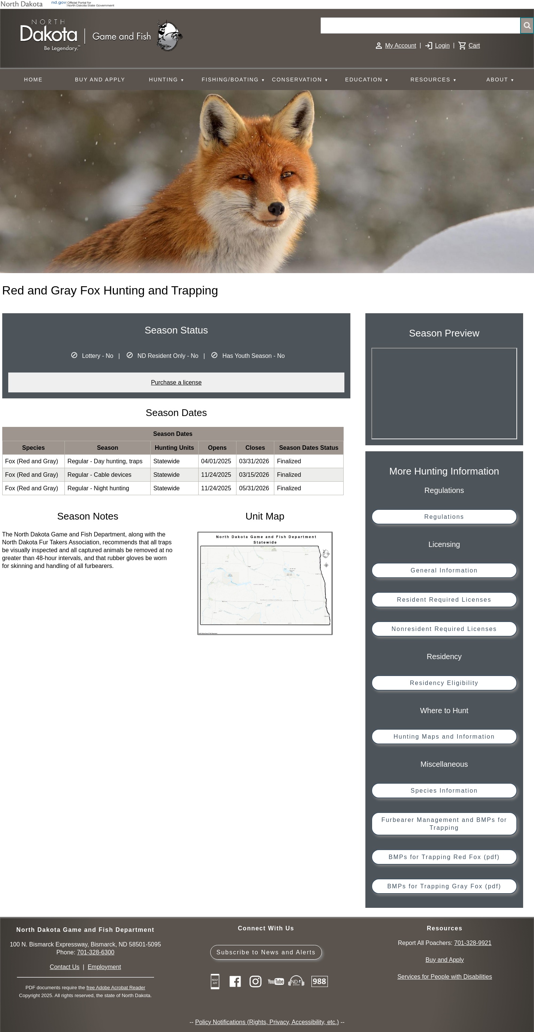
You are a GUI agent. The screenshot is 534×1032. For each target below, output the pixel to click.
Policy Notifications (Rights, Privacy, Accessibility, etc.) (267, 1022)
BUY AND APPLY (100, 80)
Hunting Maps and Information (444, 736)
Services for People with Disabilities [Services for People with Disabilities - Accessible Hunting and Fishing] (444, 976)
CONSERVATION (300, 80)
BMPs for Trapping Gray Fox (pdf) (444, 886)
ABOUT (500, 80)
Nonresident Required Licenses (444, 629)
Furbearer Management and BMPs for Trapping (444, 824)
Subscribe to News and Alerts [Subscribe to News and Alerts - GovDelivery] (266, 952)
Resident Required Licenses (444, 599)
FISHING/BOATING (233, 80)
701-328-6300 (96, 952)
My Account (400, 45)
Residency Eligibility (444, 683)
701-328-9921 (473, 943)
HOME (33, 80)
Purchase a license (176, 382)
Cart (474, 45)
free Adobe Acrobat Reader (116, 987)
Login (442, 45)
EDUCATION (367, 80)
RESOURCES (434, 80)
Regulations (444, 517)
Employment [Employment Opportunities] (104, 967)
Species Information (444, 790)
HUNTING (167, 80)
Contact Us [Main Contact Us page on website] (64, 967)
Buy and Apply (445, 960)
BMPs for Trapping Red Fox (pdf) (444, 857)
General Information (444, 570)
